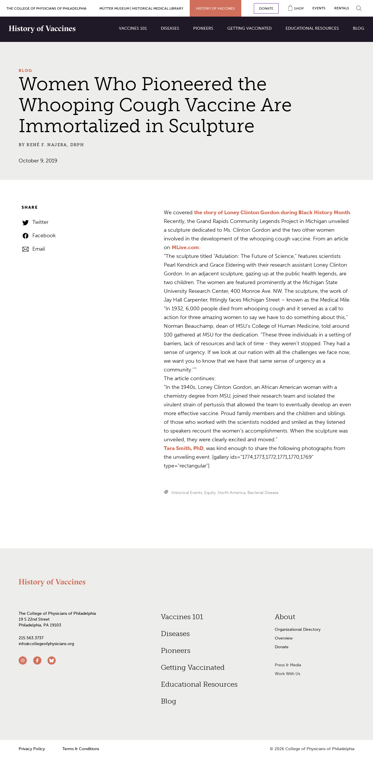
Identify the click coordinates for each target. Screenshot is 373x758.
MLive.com (185, 247)
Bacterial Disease (263, 492)
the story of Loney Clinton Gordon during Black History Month (272, 212)
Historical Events (186, 492)
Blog (25, 70)
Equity (210, 492)
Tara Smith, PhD (183, 448)
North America (231, 492)
